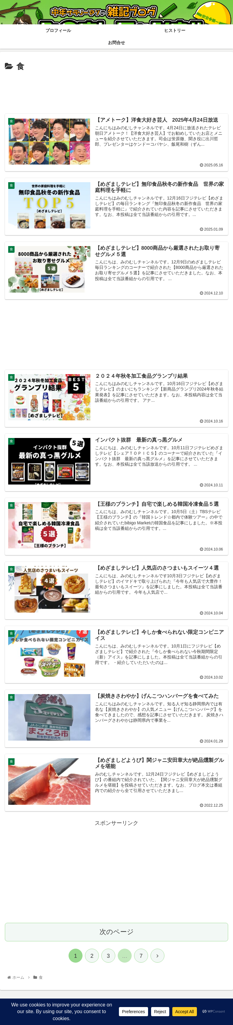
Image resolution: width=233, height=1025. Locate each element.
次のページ (117, 930)
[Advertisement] (116, 90)
